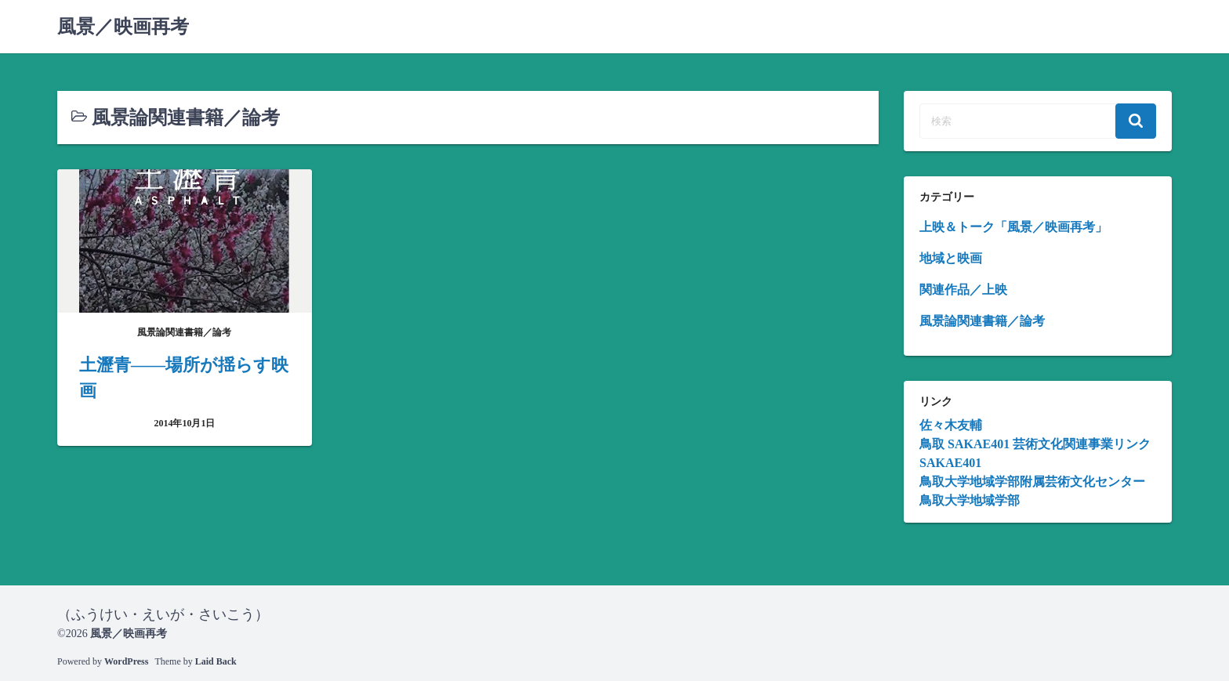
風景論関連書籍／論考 (982, 321)
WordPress (126, 661)
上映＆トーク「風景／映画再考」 (1013, 227)
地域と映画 (950, 258)
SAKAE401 (950, 462)
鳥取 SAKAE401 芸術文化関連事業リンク (1035, 444)
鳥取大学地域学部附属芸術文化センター (1032, 481)
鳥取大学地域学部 (969, 500)
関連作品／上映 (963, 289)
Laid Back (216, 661)
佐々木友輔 (950, 425)
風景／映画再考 (123, 26)
